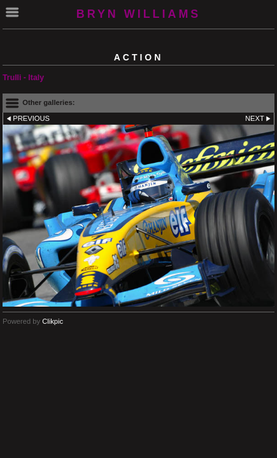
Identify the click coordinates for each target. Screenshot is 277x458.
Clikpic (52, 321)
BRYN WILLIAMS (138, 14)
